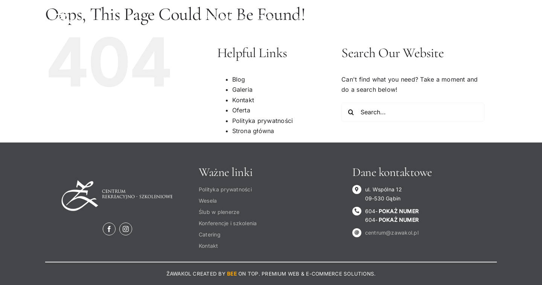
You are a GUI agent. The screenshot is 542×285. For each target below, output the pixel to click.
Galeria (242, 89)
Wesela (208, 200)
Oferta (241, 110)
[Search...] (412, 112)
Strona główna (253, 131)
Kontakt (243, 100)
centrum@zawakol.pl (392, 232)
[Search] (350, 112)
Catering (210, 234)
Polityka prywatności (262, 120)
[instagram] (125, 229)
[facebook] (109, 229)
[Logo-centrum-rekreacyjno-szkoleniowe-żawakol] (86, 10)
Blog (238, 79)
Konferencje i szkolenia (228, 223)
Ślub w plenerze (219, 212)
